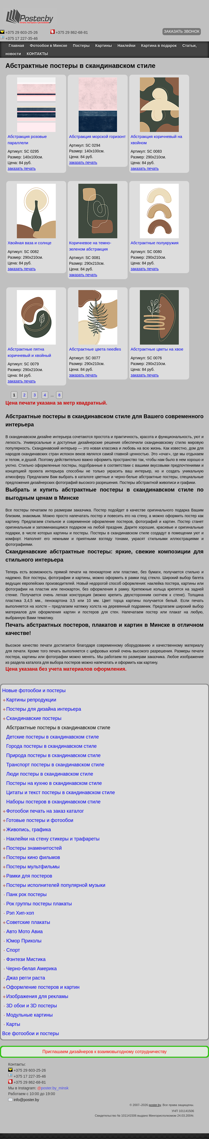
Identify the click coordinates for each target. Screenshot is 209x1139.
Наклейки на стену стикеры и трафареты (53, 839)
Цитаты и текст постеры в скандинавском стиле (60, 792)
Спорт (13, 950)
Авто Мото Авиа (24, 931)
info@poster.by (26, 1100)
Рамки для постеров (29, 876)
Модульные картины (29, 1015)
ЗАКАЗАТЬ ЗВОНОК (181, 31)
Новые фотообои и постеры (34, 690)
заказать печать (22, 168)
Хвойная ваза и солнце (29, 242)
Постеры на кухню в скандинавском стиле (54, 783)
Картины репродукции (31, 700)
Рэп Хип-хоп (20, 913)
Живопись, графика (28, 829)
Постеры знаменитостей (34, 848)
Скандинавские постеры (34, 718)
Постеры (81, 45)
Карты (13, 1024)
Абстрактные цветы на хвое (157, 349)
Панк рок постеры (26, 894)
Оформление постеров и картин (42, 987)
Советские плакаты (28, 922)
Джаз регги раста (25, 978)
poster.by (155, 1105)
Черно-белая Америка (31, 968)
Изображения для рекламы (37, 996)
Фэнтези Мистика (25, 959)
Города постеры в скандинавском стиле (51, 746)
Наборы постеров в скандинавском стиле (53, 801)
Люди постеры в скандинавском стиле (49, 774)
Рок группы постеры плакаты (39, 903)
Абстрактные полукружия (155, 242)
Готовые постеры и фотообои (39, 820)
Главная (14, 45)
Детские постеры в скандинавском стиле (52, 737)
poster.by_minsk (53, 1088)
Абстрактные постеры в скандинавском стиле (58, 727)
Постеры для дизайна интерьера (43, 709)
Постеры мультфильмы (33, 866)
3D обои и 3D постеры (31, 1005)
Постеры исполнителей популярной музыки (55, 885)
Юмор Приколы (24, 941)
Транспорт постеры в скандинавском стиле (55, 764)
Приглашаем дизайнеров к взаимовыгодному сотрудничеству (104, 1051)
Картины (103, 45)
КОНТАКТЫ (37, 54)
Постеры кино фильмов (33, 857)
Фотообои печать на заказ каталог (45, 811)
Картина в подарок (159, 45)
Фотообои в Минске (48, 45)
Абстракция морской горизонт (97, 136)
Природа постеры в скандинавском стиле (53, 755)
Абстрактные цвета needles (95, 349)
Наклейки (127, 45)
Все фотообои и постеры (30, 1033)
